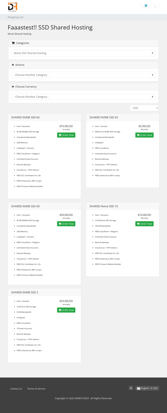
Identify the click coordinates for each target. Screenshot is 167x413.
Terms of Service (36, 388)
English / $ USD (147, 388)
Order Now (66, 135)
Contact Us (16, 388)
